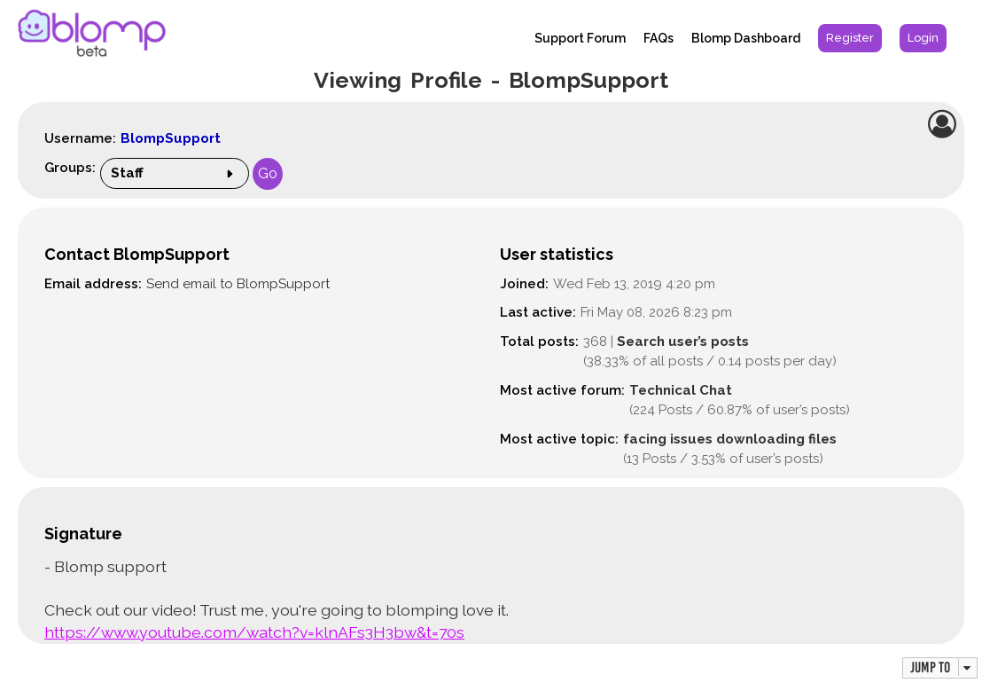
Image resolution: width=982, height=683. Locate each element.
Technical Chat (680, 390)
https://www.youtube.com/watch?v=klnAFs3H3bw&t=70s (254, 632)
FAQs (658, 38)
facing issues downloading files (730, 439)
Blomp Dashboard (745, 38)
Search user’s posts (683, 341)
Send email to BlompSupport (238, 284)
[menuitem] (850, 38)
